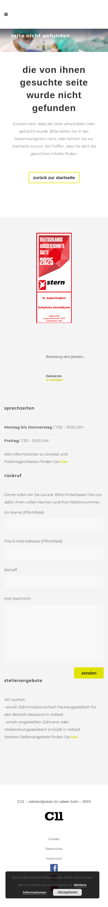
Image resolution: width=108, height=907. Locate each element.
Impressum (54, 858)
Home (28, 46)
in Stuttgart (54, 377)
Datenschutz (54, 848)
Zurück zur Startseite (54, 177)
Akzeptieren (67, 892)
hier (63, 461)
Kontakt (54, 839)
